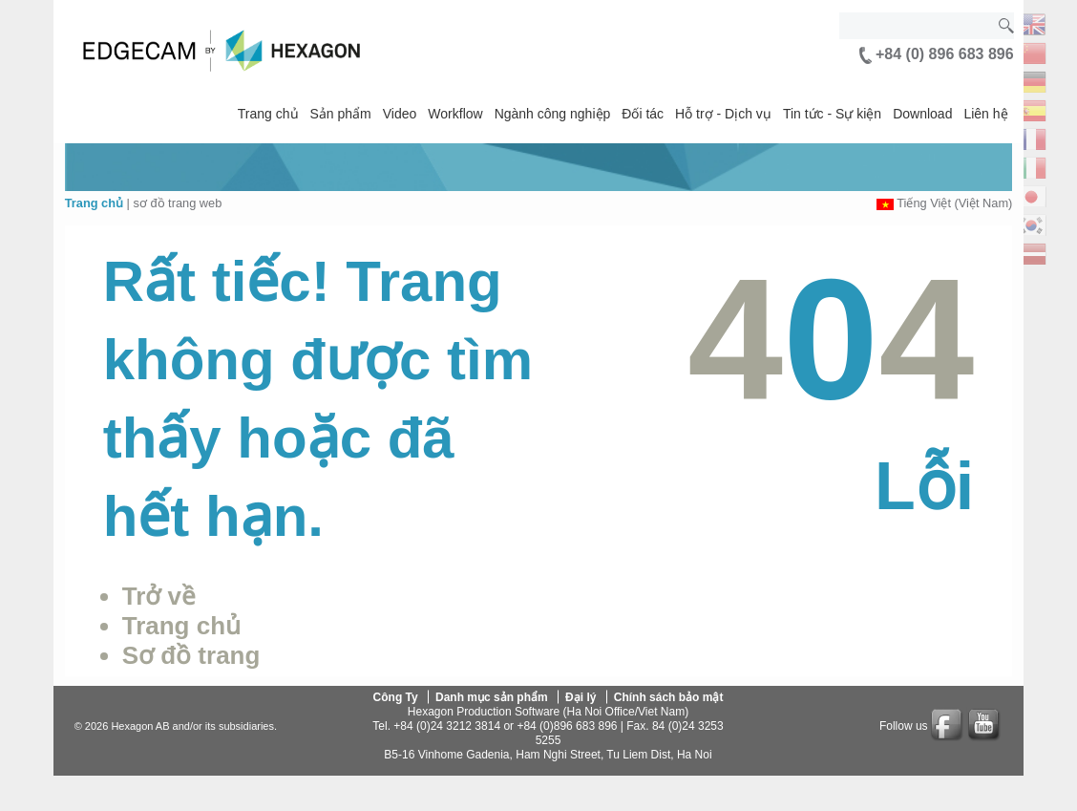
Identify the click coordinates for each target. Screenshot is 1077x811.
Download (922, 113)
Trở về (159, 596)
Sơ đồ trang (191, 655)
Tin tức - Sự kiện (832, 113)
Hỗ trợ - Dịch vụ (723, 113)
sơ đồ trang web (177, 203)
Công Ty (395, 696)
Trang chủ (268, 113)
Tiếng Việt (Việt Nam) (954, 203)
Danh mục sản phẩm (491, 696)
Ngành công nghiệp (553, 113)
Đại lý (580, 696)
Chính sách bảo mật (669, 696)
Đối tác (643, 113)
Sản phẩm (340, 113)
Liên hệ (985, 113)
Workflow (455, 113)
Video (400, 113)
